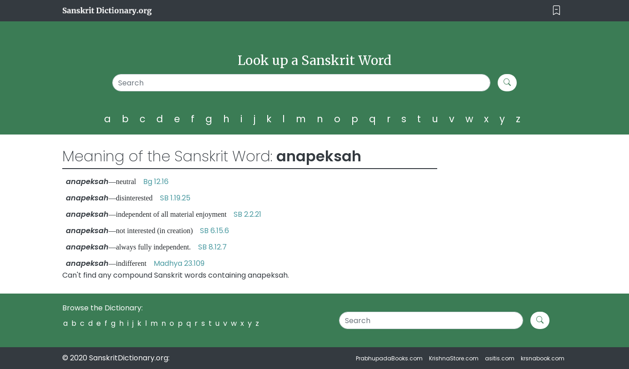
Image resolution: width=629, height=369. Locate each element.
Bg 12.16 (156, 181)
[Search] (301, 82)
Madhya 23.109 (179, 263)
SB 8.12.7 (212, 247)
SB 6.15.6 (214, 230)
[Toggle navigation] (556, 10)
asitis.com (499, 358)
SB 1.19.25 (175, 198)
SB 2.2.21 (247, 214)
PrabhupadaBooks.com (389, 358)
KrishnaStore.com (454, 358)
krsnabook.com (542, 358)
